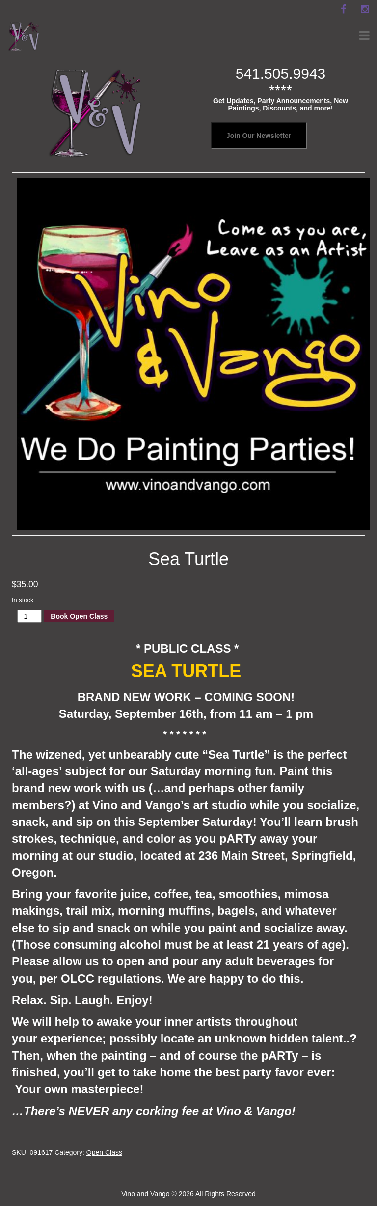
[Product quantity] (29, 616)
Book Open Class (79, 616)
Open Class (104, 1152)
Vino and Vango (145, 1194)
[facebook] (343, 9)
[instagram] (365, 9)
